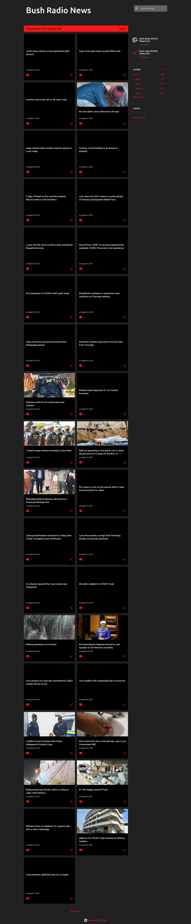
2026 (135, 74)
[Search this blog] (153, 8)
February (139, 88)
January (139, 93)
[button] (71, 75)
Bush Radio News (58, 10)
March (138, 84)
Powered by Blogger (95, 920)
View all (122, 29)
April (137, 79)
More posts (76, 911)
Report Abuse (139, 118)
